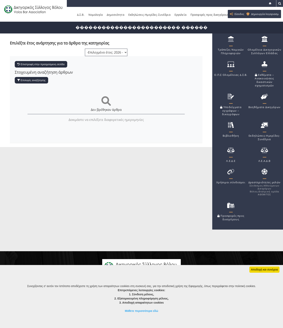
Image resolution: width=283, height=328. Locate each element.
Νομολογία (95, 15)
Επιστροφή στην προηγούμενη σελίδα (41, 64)
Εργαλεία (181, 15)
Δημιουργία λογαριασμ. (265, 14)
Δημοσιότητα (115, 15)
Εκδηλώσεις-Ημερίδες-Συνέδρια (149, 15)
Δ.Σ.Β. (81, 15)
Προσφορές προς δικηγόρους (209, 15)
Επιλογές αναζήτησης (31, 80)
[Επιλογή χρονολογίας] (106, 52)
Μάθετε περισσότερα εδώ (141, 310)
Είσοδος (239, 14)
